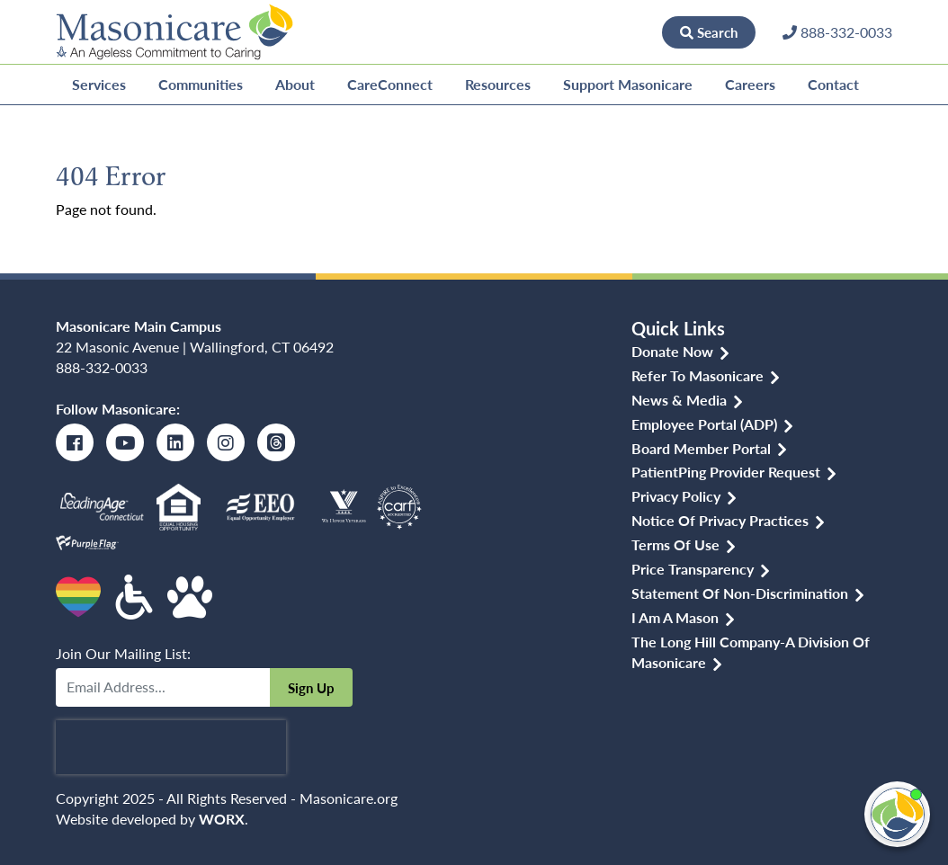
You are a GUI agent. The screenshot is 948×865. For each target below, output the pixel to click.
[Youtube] (125, 442)
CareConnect (390, 84)
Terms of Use (675, 544)
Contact (833, 84)
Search (709, 31)
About (295, 84)
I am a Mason (675, 617)
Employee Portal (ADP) (704, 424)
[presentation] (171, 747)
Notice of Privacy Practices (720, 520)
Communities (200, 84)
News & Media (679, 399)
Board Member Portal (701, 448)
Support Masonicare (628, 84)
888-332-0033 (102, 367)
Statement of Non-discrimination (739, 593)
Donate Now (601, 31)
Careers (750, 84)
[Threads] (276, 442)
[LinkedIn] (175, 442)
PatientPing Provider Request (725, 471)
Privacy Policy (675, 496)
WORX (222, 818)
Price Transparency (692, 568)
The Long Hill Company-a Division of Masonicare (750, 652)
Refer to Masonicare (697, 375)
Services (99, 84)
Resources (498, 84)
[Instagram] (226, 442)
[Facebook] (75, 442)
